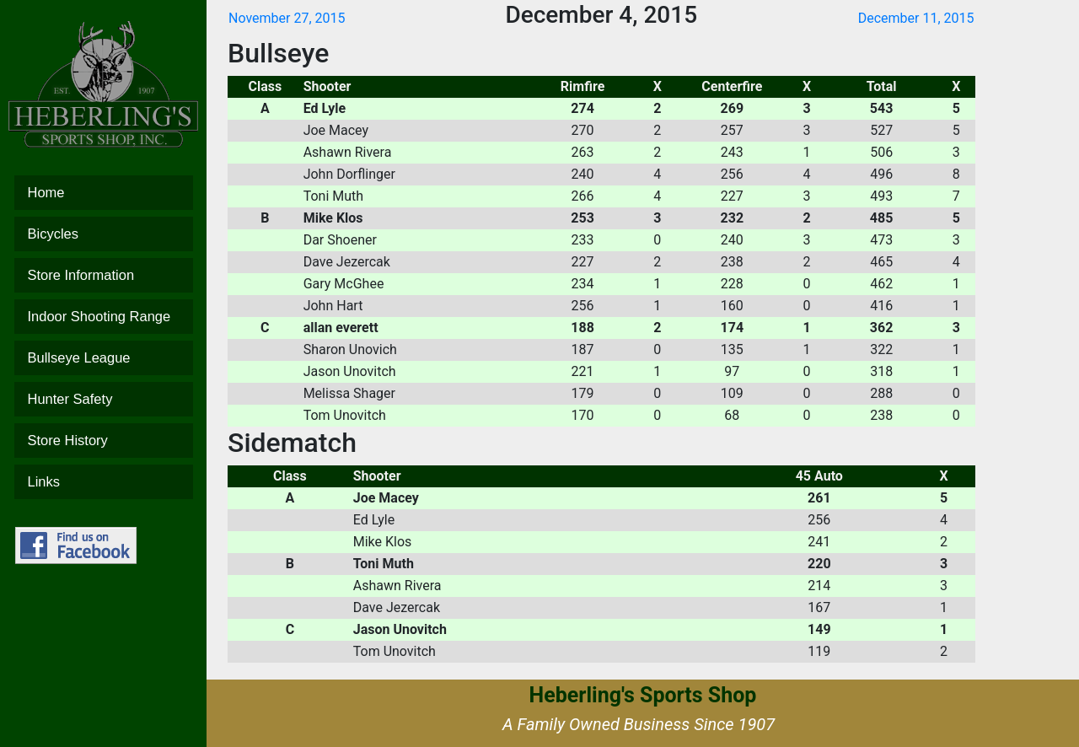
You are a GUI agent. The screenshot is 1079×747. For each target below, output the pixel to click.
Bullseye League (103, 358)
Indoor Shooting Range (103, 316)
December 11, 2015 (916, 18)
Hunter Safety (103, 399)
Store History (103, 440)
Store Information (103, 275)
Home (103, 192)
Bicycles (103, 234)
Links (103, 482)
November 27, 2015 (287, 18)
